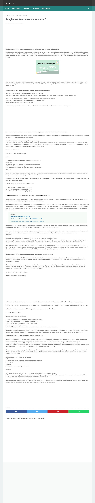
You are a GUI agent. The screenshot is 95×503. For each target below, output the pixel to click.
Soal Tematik (28, 5)
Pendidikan (37, 5)
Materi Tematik (17, 5)
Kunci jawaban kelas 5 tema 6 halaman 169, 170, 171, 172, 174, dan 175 (28, 235)
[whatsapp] (55, 454)
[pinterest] (41, 454)
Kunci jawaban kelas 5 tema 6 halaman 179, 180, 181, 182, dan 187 (26, 233)
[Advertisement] (34, 34)
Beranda (8, 5)
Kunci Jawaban (47, 5)
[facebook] (13, 454)
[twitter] (27, 454)
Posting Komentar (20, 21)
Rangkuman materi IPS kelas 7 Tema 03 (20, 231)
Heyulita (10, 2)
